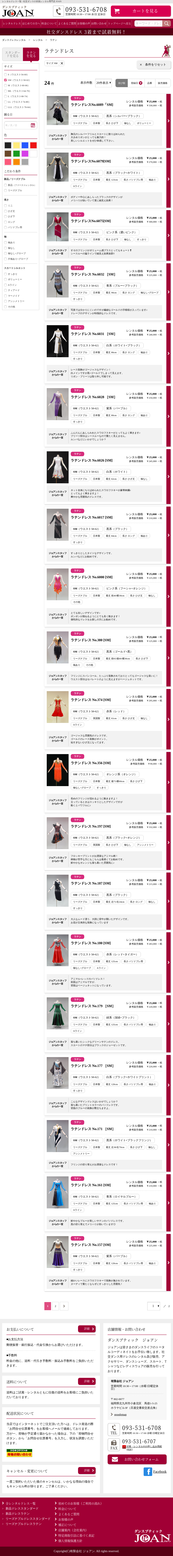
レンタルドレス (12, 23)
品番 (149, 83)
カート (145, 11)
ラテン (53, 40)
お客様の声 (83, 23)
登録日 (134, 83)
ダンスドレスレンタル (14, 40)
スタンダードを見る (12, 54)
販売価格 (162, 83)
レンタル (38, 40)
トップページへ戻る (119, 23)
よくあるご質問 (67, 23)
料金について (49, 23)
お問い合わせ (99, 23)
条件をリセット (155, 64)
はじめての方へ (31, 23)
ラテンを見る (31, 54)
